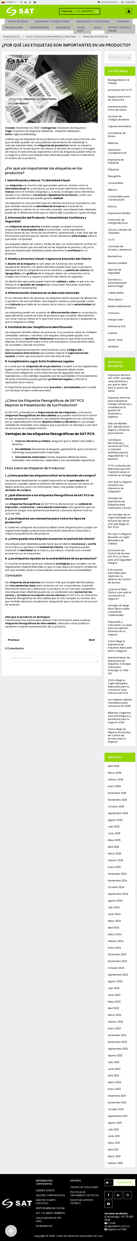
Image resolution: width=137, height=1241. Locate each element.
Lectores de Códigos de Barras (118, 118)
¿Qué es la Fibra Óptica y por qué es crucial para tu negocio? (119, 594)
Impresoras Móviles (119, 213)
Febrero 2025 (115, 860)
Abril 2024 (113, 927)
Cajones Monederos (119, 126)
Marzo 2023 (114, 1015)
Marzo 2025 (114, 853)
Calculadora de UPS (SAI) (48, 1219)
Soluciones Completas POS (117, 151)
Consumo (114, 313)
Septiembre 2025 (118, 813)
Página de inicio (11, 36)
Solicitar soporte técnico (81, 1201)
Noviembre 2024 (117, 880)
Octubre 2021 (115, 1109)
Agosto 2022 (115, 1055)
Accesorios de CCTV (120, 90)
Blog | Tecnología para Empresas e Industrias (52, 36)
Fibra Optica (115, 299)
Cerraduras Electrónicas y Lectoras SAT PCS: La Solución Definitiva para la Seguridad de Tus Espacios (118, 449)
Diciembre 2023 (117, 954)
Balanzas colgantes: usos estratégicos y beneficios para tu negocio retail (119, 717)
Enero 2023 (114, 1028)
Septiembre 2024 (118, 894)
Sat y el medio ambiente (50, 1213)
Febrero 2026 (115, 779)
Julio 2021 (113, 1129)
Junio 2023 (114, 995)
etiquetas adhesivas (67, 131)
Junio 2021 (114, 1136)
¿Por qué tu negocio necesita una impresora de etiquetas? (120, 486)
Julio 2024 (114, 907)
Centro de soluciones (84, 1187)
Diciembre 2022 (117, 1035)
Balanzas (113, 143)
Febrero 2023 (115, 1021)
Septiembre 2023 (118, 974)
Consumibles (115, 183)
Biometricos (115, 256)
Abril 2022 (113, 1075)
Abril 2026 (113, 766)
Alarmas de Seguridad (114, 271)
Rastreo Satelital (117, 263)
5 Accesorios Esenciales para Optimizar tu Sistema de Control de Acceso (119, 576)
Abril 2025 (113, 847)
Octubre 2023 (116, 968)
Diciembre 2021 (117, 1095)
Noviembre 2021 (117, 1102)
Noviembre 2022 (117, 1042)
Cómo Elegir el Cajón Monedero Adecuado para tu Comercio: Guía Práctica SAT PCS (118, 687)
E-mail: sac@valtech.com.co (117, 1224)
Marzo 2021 (114, 1156)
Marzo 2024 (115, 934)
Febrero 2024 (115, 941)
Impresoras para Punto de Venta (117, 108)
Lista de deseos (109, 2)
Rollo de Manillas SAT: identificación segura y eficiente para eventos (119, 428)
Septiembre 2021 (117, 1116)
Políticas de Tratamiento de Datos (84, 1193)
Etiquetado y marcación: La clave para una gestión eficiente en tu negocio (120, 628)
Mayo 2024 (114, 921)
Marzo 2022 (114, 1082)
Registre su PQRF (116, 1229)
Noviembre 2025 (117, 799)
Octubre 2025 (116, 806)
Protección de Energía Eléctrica (118, 221)
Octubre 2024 (116, 887)
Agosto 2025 (115, 820)
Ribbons (112, 189)
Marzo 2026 (114, 772)
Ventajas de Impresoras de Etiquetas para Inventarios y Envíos (119, 503)
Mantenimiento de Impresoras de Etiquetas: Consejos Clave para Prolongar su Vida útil (119, 665)
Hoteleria (113, 346)
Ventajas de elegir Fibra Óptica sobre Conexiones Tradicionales (119, 610)
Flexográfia (114, 176)
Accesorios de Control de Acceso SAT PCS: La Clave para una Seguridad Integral (119, 557)
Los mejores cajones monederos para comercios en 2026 (120, 703)
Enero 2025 (114, 867)
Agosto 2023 (115, 981)
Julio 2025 (113, 826)
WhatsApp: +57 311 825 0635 (119, 1218)
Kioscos (112, 206)
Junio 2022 (114, 1069)
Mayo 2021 (114, 1143)
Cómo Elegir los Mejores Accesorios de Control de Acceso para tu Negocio (119, 735)
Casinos (112, 333)
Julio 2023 (113, 988)
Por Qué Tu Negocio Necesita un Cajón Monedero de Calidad (119, 538)
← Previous (12, 640)
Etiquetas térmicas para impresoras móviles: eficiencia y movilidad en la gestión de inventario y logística (120, 407)
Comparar (130, 2)
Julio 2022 (113, 1062)
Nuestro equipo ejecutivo (46, 1201)
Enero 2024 (114, 947)
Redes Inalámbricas (119, 306)
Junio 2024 (114, 914)
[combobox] (120, 57)
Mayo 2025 (114, 840)
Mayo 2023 (114, 1001)
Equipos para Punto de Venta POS (119, 98)
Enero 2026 (114, 786)
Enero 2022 (114, 1089)
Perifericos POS (117, 326)
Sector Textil (115, 340)
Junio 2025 (114, 833)
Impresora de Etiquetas (96, 36)
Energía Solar (115, 319)
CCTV (111, 239)
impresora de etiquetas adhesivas (33, 131)
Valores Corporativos (50, 1195)
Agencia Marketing (25, 134)
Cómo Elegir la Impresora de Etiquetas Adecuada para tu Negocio (120, 646)
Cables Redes (116, 292)
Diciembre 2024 (117, 874)
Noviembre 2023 (117, 961)
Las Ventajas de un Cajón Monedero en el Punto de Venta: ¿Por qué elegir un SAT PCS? (119, 521)
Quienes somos (45, 1190)
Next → (93, 640)
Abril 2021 (113, 1149)
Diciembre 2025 (117, 793)
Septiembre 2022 (118, 1048)
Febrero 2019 (115, 1163)
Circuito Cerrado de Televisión (119, 231)
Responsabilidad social (50, 1208)
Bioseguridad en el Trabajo (118, 81)
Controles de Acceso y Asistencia (119, 248)
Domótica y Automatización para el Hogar (117, 283)
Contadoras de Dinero (117, 134)
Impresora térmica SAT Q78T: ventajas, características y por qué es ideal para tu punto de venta (119, 383)
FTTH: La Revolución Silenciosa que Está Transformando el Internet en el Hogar (119, 470)
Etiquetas (113, 169)
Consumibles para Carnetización (118, 198)
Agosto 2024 (115, 900)
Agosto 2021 (115, 1122)
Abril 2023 (113, 1008)
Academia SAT (44, 1226)
